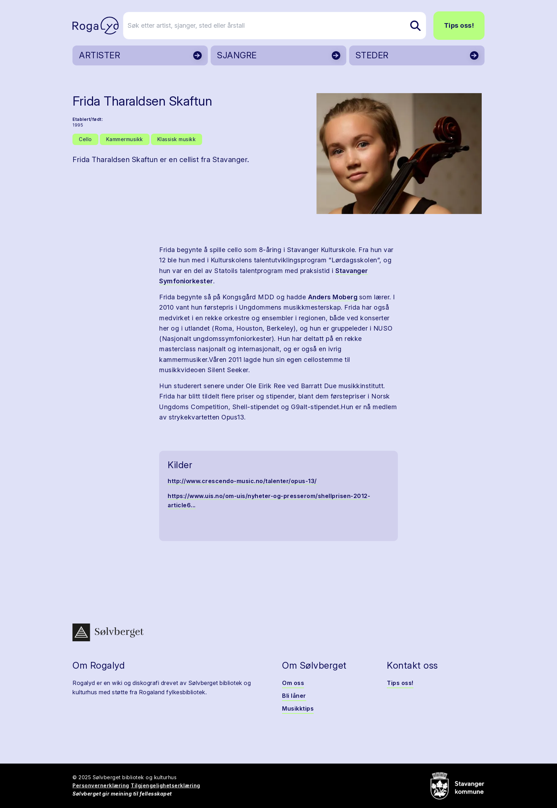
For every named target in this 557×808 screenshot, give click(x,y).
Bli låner (294, 695)
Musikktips (298, 708)
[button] (399, 153)
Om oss (293, 682)
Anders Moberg (333, 297)
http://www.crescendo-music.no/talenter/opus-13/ (242, 481)
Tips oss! (459, 25)
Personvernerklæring (100, 785)
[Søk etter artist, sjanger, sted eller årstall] (281, 25)
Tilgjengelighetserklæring (165, 785)
